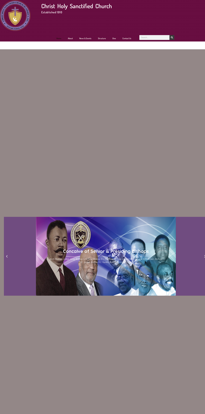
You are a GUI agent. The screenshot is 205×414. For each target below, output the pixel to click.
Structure (102, 38)
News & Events (85, 38)
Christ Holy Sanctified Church (76, 6)
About (70, 38)
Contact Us (126, 38)
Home (58, 38)
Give (114, 38)
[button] (6, 256)
